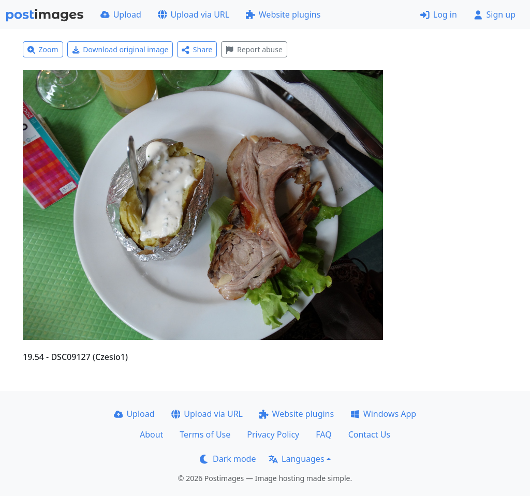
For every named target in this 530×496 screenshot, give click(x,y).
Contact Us (369, 434)
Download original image (120, 49)
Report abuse (254, 49)
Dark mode (228, 458)
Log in (438, 14)
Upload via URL (193, 14)
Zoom (42, 49)
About (151, 434)
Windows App (383, 413)
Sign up (495, 14)
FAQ (323, 434)
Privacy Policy (273, 434)
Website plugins (283, 14)
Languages (296, 458)
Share (197, 49)
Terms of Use (205, 434)
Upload (120, 14)
